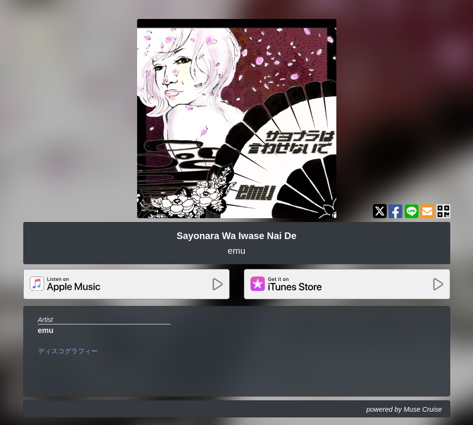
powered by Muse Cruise (404, 409)
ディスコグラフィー (68, 351)
